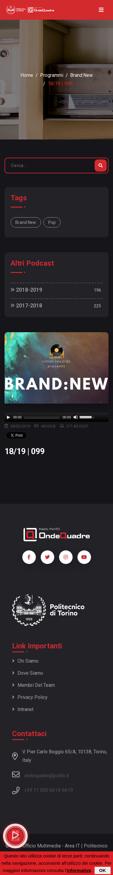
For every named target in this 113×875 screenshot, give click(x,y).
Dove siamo (27, 673)
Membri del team (33, 685)
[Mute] (75, 417)
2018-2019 (26, 290)
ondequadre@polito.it (40, 774)
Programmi (51, 75)
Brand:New (81, 75)
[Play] (8, 417)
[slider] (42, 417)
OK (102, 870)
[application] (56, 417)
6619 (67, 790)
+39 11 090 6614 (42, 790)
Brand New (25, 222)
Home (26, 75)
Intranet (22, 709)
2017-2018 (26, 305)
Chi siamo (25, 661)
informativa (79, 870)
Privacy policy (30, 697)
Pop (52, 222)
